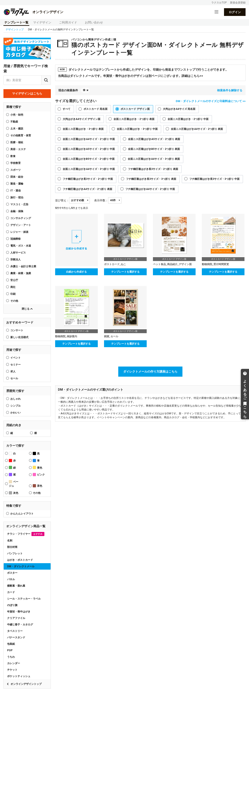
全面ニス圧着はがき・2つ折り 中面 (188, 119)
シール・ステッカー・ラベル (24, 598)
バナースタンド (16, 637)
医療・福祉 (16, 142)
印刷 (13, 293)
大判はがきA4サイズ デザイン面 (81, 119)
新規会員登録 (238, 2)
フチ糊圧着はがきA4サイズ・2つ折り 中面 (150, 189)
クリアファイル (16, 618)
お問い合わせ (94, 22)
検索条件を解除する (229, 90)
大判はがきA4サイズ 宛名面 (179, 108)
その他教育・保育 (20, 135)
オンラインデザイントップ (26, 683)
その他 (14, 300)
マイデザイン (42, 22)
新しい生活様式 (19, 337)
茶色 (37, 485)
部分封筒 (12, 547)
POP (9, 650)
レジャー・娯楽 (19, 231)
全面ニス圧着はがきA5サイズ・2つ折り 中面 (89, 149)
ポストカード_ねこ (115, 264)
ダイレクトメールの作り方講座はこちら (150, 371)
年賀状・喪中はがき (18, 611)
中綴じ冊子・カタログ (20, 624)
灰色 (13, 492)
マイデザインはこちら (27, 93)
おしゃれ (15, 398)
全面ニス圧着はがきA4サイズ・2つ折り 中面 (89, 139)
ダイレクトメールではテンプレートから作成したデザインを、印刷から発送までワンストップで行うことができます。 (143, 69)
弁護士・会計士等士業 (23, 266)
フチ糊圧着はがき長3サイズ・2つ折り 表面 (153, 169)
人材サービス (18, 252)
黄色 (37, 467)
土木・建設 (16, 128)
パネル (11, 579)
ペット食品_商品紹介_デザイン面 (172, 264)
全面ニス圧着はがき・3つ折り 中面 (137, 129)
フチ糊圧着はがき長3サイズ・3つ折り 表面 (151, 178)
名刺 (9, 540)
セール (14, 378)
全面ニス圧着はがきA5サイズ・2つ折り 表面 (154, 139)
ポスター (12, 572)
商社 (13, 287)
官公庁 (14, 280)
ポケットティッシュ (18, 676)
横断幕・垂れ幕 (16, 585)
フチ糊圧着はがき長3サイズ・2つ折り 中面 (88, 178)
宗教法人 (15, 259)
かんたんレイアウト (22, 513)
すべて (66, 108)
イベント (15, 357)
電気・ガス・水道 (20, 245)
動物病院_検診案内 (66, 336)
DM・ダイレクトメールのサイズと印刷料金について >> (211, 101)
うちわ (11, 656)
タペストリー (15, 631)
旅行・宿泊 (16, 197)
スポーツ (15, 169)
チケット (12, 669)
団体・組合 (16, 176)
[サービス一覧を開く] (216, 12)
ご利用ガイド (68, 22)
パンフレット (15, 553)
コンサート (16, 330)
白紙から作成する (76, 271)
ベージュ (13, 483)
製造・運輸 (16, 183)
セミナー (15, 364)
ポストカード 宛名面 (95, 108)
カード (11, 592)
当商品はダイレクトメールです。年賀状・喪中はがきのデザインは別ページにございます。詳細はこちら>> (130, 76)
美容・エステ (18, 149)
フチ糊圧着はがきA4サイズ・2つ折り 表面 (87, 189)
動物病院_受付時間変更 (215, 264)
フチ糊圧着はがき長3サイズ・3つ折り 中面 (214, 178)
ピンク (39, 474)
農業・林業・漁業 (20, 273)
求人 (13, 371)
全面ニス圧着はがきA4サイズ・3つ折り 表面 (154, 158)
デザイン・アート (20, 225)
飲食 (13, 156)
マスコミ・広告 (19, 204)
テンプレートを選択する (125, 271)
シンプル (15, 405)
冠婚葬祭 (15, 238)
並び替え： (62, 200)
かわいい (15, 412)
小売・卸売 (16, 114)
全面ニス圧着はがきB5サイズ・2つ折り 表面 (154, 149)
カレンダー (13, 663)
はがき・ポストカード (20, 559)
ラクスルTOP (219, 2)
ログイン (235, 12)
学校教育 (15, 163)
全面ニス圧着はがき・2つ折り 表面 (134, 119)
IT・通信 (15, 190)
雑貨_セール (111, 336)
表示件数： (101, 200)
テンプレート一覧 (16, 22)
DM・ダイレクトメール (20, 566)
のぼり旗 (12, 605)
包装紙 (11, 643)
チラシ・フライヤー (25, 534)
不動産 (14, 121)
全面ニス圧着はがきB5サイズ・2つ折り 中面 (89, 158)
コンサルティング (20, 218)
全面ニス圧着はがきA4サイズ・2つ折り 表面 (197, 129)
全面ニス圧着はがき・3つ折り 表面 (83, 129)
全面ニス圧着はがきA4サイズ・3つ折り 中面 (89, 169)
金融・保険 (16, 211)
